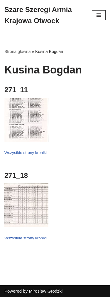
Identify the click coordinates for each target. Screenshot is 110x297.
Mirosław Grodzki (45, 291)
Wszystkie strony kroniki (25, 152)
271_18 (16, 175)
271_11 (16, 90)
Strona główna (17, 51)
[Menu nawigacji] (99, 15)
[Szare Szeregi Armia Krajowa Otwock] (43, 15)
